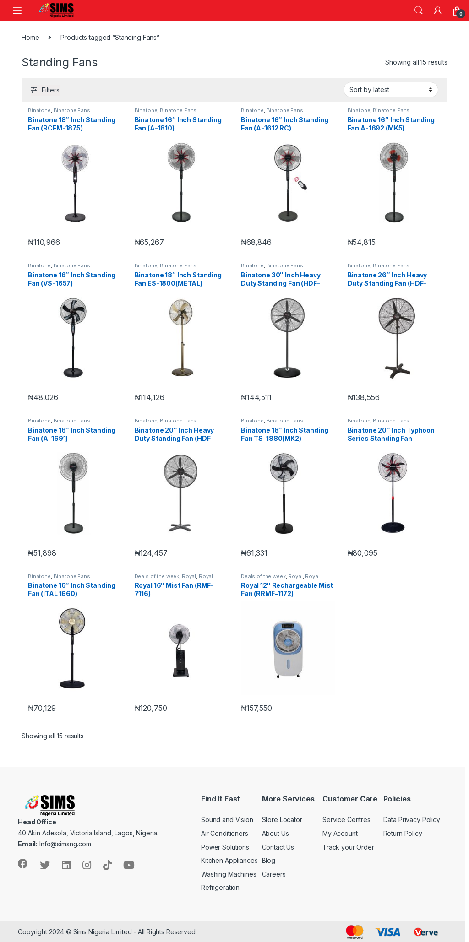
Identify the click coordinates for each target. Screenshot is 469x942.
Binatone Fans (72, 110)
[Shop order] (391, 89)
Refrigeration (220, 887)
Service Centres (346, 819)
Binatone (39, 110)
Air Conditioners (224, 833)
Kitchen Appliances (229, 860)
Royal (189, 576)
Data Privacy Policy (411, 819)
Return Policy (402, 833)
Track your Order (348, 847)
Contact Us (278, 847)
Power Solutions (225, 847)
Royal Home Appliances (174, 579)
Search (419, 10)
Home (30, 37)
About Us (275, 833)
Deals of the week (157, 576)
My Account (340, 833)
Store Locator (282, 819)
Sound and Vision (227, 819)
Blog (268, 860)
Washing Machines (228, 874)
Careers (274, 874)
